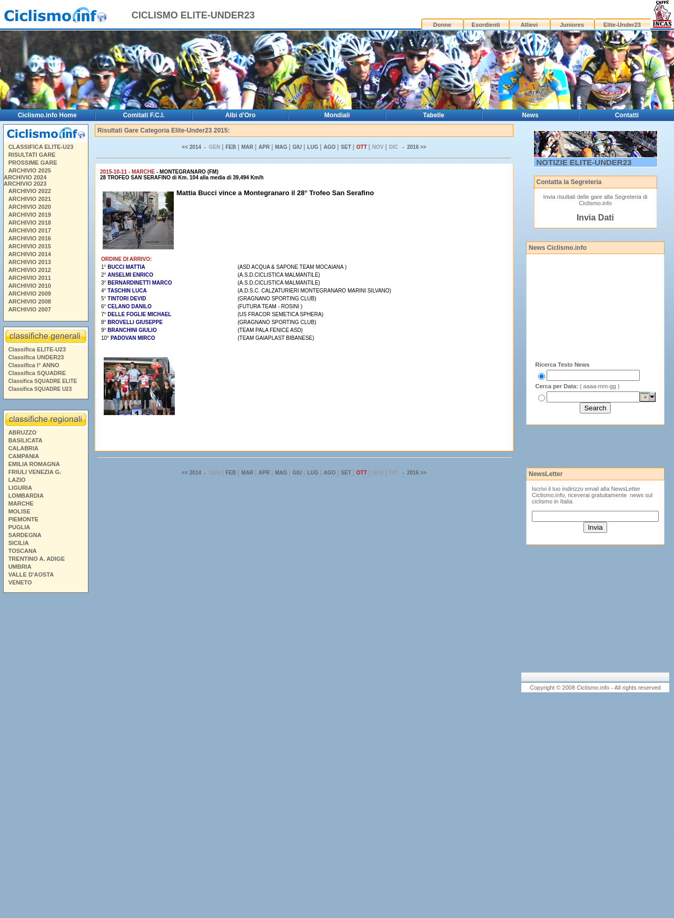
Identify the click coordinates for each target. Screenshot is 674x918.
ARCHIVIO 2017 (29, 230)
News (530, 115)
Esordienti (486, 25)
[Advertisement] (45, 757)
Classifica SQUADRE (37, 373)
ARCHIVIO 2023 (25, 183)
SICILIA (18, 543)
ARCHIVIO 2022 (29, 191)
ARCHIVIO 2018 (29, 222)
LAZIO (17, 480)
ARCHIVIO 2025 (29, 170)
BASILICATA (25, 440)
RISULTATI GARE (32, 155)
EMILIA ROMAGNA (34, 464)
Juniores (572, 25)
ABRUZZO (22, 432)
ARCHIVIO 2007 (29, 309)
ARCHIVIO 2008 (29, 301)
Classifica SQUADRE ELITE (42, 381)
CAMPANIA (23, 456)
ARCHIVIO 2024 (25, 177)
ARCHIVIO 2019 (29, 214)
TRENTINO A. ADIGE (36, 559)
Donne (442, 25)
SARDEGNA (25, 535)
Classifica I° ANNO (34, 365)
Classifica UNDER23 (36, 357)
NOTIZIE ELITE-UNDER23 (584, 162)
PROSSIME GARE (32, 162)
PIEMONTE (23, 519)
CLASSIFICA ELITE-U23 (41, 147)
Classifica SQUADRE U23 (40, 389)
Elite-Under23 (622, 25)
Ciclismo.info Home (47, 115)
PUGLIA (19, 527)
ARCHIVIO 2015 (29, 246)
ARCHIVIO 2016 (29, 238)
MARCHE (21, 503)
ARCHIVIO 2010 (29, 286)
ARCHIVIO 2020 (29, 207)
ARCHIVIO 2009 (29, 293)
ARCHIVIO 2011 (29, 278)
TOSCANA (22, 551)
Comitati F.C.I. (143, 115)
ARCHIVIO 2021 (29, 199)
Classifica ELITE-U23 (37, 349)
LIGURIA (20, 488)
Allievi (529, 25)
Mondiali (337, 115)
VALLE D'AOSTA (31, 574)
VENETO (20, 582)
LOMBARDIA (26, 495)
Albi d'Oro (240, 115)
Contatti (627, 115)
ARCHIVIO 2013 (29, 262)
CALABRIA (23, 448)
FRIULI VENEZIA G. (34, 472)
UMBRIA (20, 566)
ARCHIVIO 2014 (29, 254)
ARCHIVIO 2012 (29, 270)
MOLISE (19, 511)
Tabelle (433, 115)
